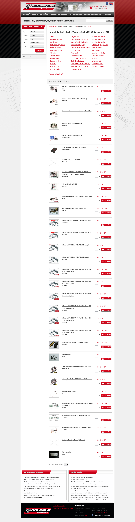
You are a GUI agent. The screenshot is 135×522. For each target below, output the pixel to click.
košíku (96, 8)
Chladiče (53, 53)
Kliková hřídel (55, 58)
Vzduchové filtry (97, 64)
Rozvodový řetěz (76, 56)
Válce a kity (96, 50)
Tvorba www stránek (27, 520)
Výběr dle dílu (27, 57)
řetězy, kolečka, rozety (78, 58)
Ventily (94, 58)
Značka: (26, 35)
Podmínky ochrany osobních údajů (63, 508)
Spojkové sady (76, 69)
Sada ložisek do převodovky (80, 64)
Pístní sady (74, 53)
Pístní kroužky (76, 50)
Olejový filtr (75, 37)
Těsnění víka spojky (98, 42)
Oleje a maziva (55, 69)
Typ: (25, 32)
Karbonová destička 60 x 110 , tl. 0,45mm (74, 147)
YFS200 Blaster (82, 26)
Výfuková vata (96, 61)
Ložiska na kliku (55, 61)
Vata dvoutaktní (66, 452)
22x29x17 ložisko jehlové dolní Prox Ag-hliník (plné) (77, 111)
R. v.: (25, 46)
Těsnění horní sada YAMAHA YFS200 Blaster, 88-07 (76, 428)
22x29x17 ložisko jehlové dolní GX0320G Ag (74, 99)
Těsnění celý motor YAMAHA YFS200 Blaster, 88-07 (76, 415)
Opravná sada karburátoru (80, 39)
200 (76, 26)
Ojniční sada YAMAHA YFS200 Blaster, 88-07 (74, 208)
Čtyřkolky (64, 26)
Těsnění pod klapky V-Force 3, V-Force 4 (73, 440)
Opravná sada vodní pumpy (80, 47)
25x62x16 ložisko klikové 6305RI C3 (72, 135)
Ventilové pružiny (98, 56)
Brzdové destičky (56, 39)
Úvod (59, 26)
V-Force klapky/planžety (100, 45)
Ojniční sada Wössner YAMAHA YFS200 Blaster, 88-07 (77, 196)
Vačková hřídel (97, 47)
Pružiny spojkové (67, 354)
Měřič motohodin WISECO (69, 184)
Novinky (53, 64)
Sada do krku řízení (77, 61)
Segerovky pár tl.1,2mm (69, 391)
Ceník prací (54, 42)
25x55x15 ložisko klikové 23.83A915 (72, 123)
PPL (86, 515)
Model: (26, 43)
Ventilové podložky (98, 53)
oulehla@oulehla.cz (101, 513)
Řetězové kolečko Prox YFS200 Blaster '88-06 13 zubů (77, 367)
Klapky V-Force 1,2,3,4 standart (71, 160)
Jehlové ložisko (55, 56)
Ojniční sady (54, 66)
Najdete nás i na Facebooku (101, 515)
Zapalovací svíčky (98, 66)
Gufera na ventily (56, 50)
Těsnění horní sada (98, 39)
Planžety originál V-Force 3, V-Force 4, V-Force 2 (75, 342)
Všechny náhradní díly (56, 74)
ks (99, 91)
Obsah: (26, 39)
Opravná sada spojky (78, 45)
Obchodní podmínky (59, 506)
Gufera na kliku (55, 47)
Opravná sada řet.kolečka (79, 42)
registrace (105, 6)
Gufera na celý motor (57, 45)
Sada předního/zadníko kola (80, 66)
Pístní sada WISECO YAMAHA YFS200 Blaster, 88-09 (76, 220)
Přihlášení (96, 6)
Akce (52, 37)
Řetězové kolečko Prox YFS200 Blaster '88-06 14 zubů (77, 379)
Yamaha (71, 26)
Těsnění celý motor (98, 37)
